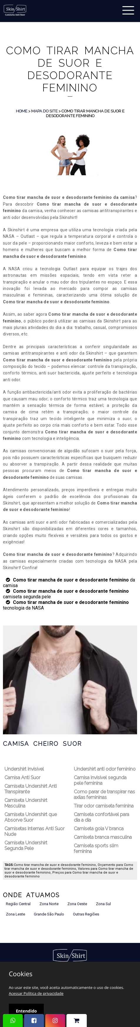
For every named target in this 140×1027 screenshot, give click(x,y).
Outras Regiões (86, 914)
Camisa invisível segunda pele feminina (100, 780)
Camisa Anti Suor (22, 777)
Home (21, 111)
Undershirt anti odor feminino (105, 769)
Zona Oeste (77, 904)
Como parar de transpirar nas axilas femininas (104, 794)
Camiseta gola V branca (99, 828)
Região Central (18, 904)
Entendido (26, 1011)
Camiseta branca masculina (103, 837)
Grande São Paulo (49, 914)
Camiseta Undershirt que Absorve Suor (30, 817)
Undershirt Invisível (24, 769)
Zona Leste (15, 914)
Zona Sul (103, 904)
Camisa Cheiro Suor (42, 743)
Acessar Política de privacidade (36, 993)
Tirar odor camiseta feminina (104, 806)
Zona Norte (49, 904)
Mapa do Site (44, 111)
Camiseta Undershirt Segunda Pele (25, 845)
